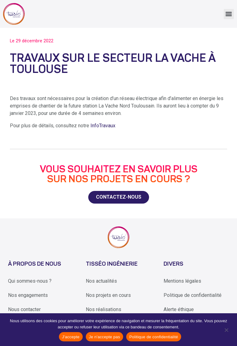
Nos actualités (101, 281)
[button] (229, 14)
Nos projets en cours (108, 295)
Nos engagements (28, 295)
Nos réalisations (103, 309)
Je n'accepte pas (104, 337)
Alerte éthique (179, 309)
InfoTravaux (102, 126)
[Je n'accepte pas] (226, 330)
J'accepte (71, 337)
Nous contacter (24, 309)
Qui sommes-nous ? (30, 281)
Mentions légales (182, 281)
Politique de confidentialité (193, 295)
